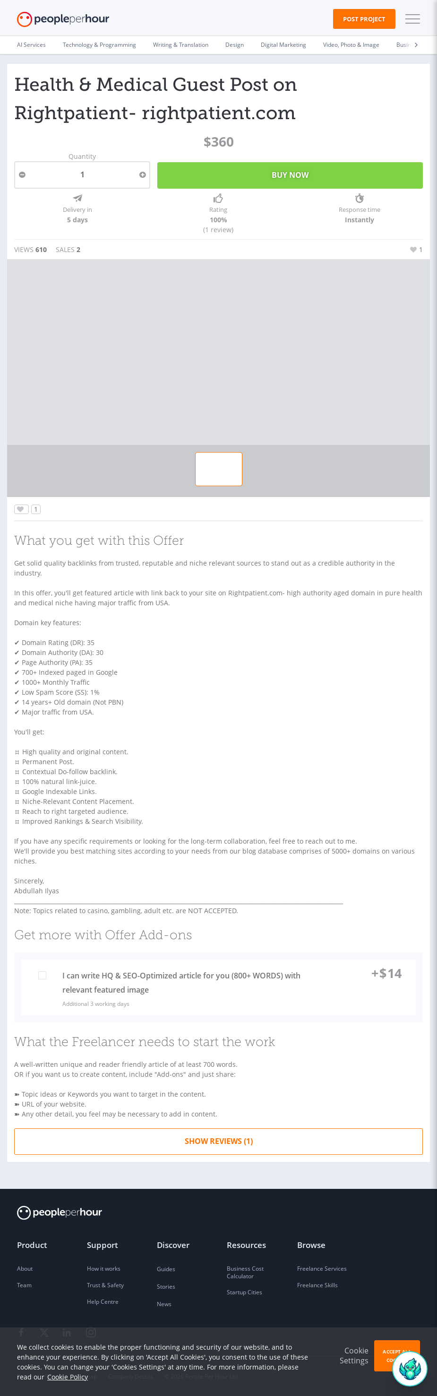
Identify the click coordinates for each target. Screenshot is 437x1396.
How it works (103, 1269)
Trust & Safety (105, 1285)
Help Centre (103, 1302)
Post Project (364, 19)
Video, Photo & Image (351, 45)
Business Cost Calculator (245, 1272)
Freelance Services (322, 1269)
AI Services (31, 45)
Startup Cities (244, 1292)
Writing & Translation (180, 45)
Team (24, 1285)
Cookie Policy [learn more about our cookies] (67, 1376)
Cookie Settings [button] (354, 1355)
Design (234, 45)
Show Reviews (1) (219, 1141)
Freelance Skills (317, 1285)
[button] (410, 18)
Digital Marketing (283, 45)
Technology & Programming (99, 45)
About (25, 1269)
